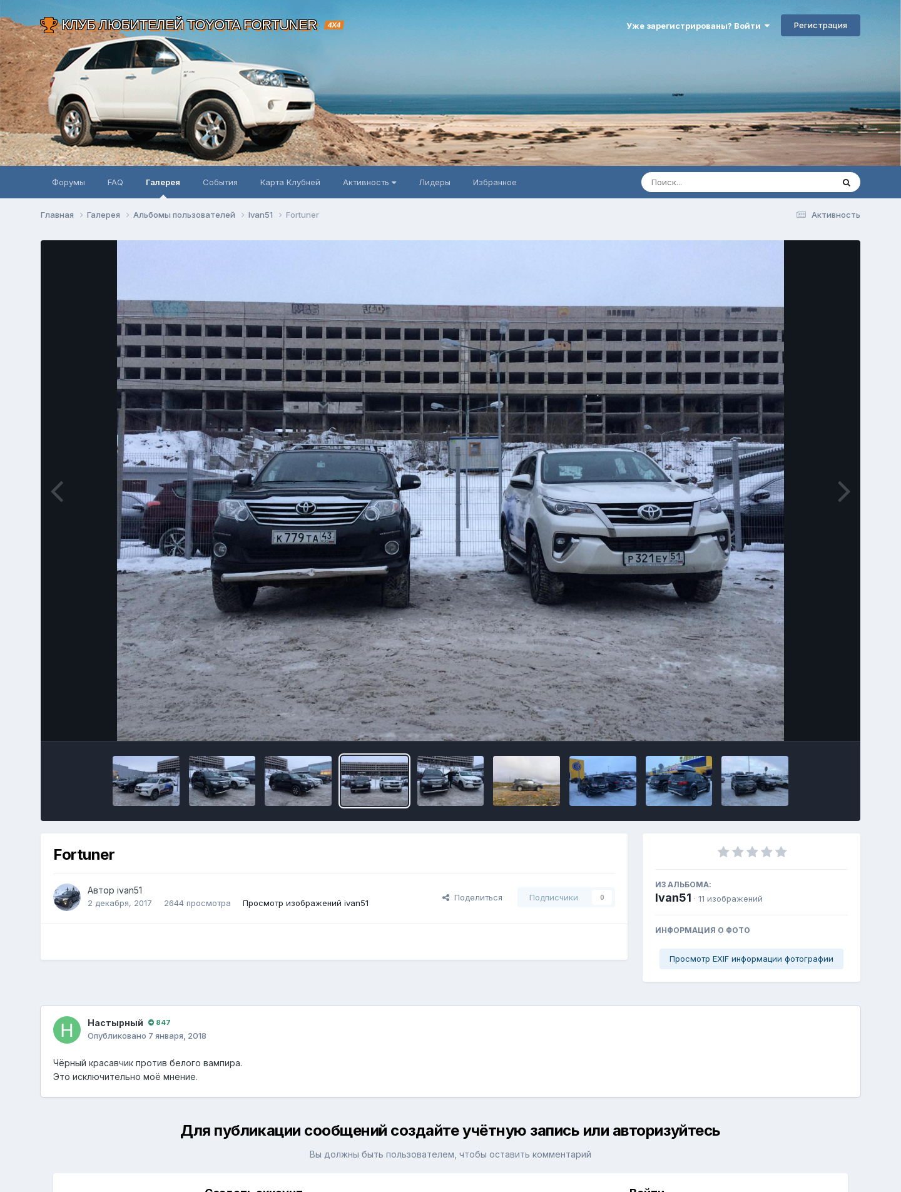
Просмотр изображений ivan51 (306, 903)
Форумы (68, 182)
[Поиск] (713, 182)
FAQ (115, 182)
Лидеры (434, 182)
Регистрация (820, 25)
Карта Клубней (290, 182)
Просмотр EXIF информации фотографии (751, 959)
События (220, 182)
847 (159, 1022)
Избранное (495, 182)
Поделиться (472, 897)
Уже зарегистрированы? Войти (698, 26)
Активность (369, 182)
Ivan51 (673, 897)
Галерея (163, 187)
